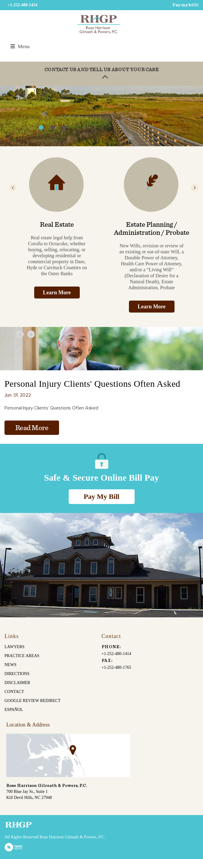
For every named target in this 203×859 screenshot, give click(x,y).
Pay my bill (184, 5)
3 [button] (64, 127)
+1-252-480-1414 (116, 653)
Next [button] (195, 187)
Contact (14, 691)
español (13, 709)
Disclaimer (17, 682)
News (10, 664)
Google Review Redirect (32, 700)
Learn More (57, 293)
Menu (20, 46)
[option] (101, 116)
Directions (16, 673)
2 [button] (52, 127)
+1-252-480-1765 (116, 667)
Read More (32, 428)
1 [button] (41, 127)
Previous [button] (12, 187)
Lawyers (14, 647)
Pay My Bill (101, 496)
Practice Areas (21, 656)
